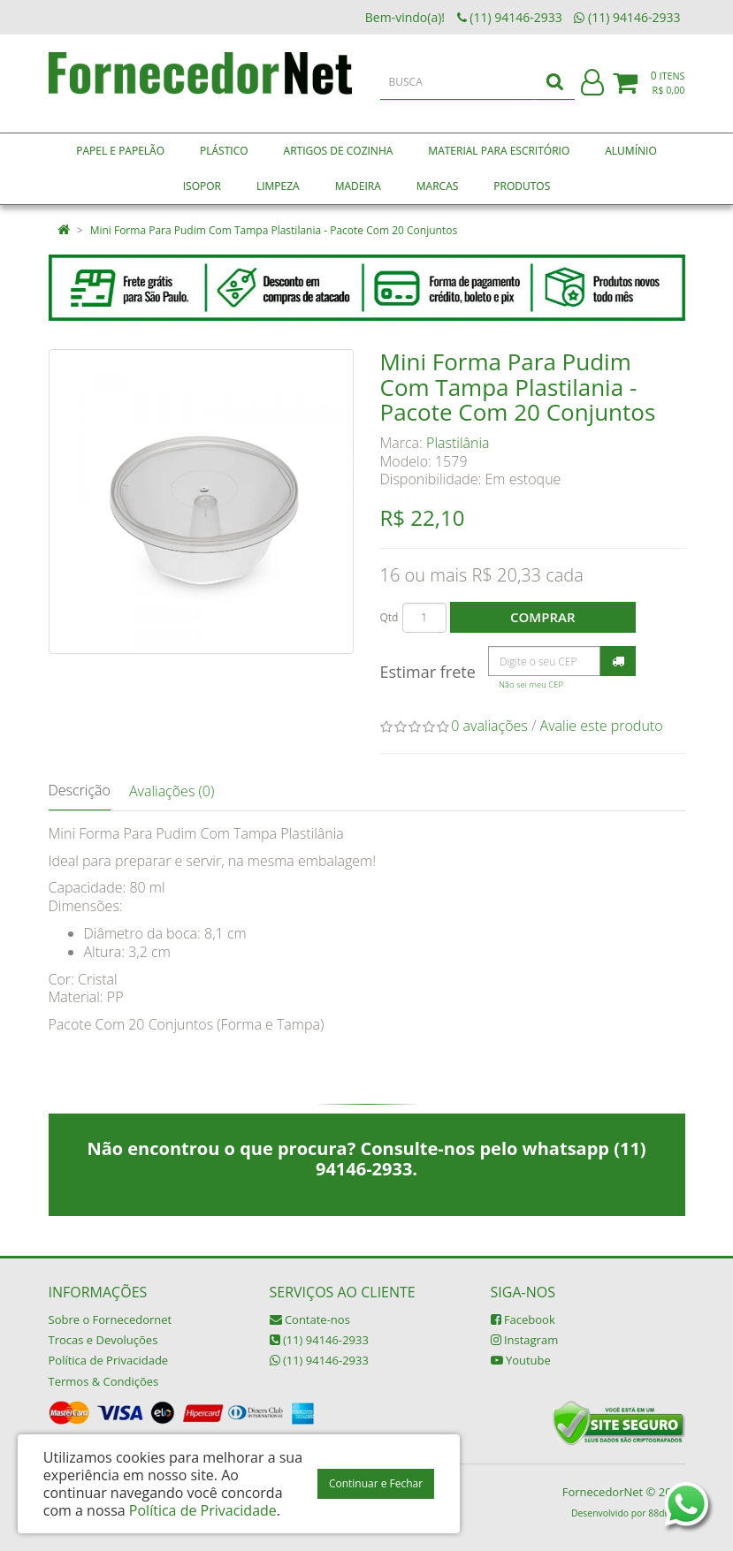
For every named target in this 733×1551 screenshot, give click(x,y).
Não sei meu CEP (531, 684)
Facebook (523, 1319)
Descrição (80, 790)
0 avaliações (489, 725)
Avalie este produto (601, 725)
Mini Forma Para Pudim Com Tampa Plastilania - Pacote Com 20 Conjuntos (274, 230)
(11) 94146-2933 (319, 1340)
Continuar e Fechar (376, 1483)
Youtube (521, 1360)
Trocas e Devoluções (103, 1340)
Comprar (542, 617)
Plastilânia (458, 442)
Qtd (389, 617)
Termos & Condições (104, 1381)
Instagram (525, 1340)
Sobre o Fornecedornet (110, 1319)
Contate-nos (310, 1319)
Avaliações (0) (171, 791)
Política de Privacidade (109, 1360)
